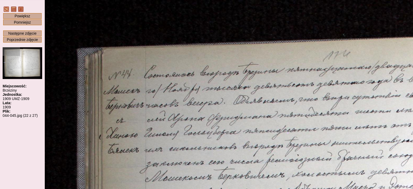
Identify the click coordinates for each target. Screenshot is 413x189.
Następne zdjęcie (22, 33)
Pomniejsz (22, 22)
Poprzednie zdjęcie (22, 40)
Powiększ (22, 16)
